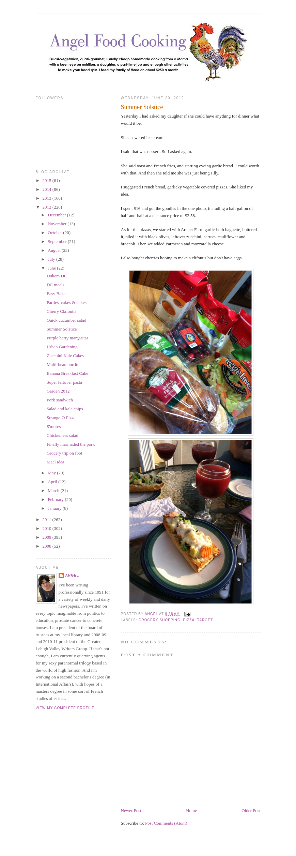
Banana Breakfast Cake (67, 373)
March (54, 490)
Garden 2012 (58, 391)
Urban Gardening (62, 346)
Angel (72, 575)
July (52, 259)
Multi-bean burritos (64, 364)
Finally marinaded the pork (71, 444)
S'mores (54, 426)
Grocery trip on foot (64, 453)
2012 (47, 207)
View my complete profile (65, 708)
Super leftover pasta (64, 382)
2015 (47, 180)
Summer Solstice (62, 329)
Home (191, 810)
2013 (47, 198)
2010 (47, 528)
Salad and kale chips (65, 408)
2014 (47, 189)
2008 (47, 546)
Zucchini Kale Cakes (65, 355)
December (57, 214)
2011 (47, 519)
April (53, 481)
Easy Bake (56, 293)
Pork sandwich (60, 399)
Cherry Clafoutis (61, 311)
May (52, 472)
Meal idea (55, 461)
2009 (47, 537)
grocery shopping (160, 620)
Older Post (251, 810)
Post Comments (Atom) (166, 823)
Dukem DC (57, 275)
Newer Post (131, 810)
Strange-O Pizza (61, 417)
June (52, 268)
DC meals (55, 284)
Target (205, 620)
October (55, 232)
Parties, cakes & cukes (67, 302)
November (57, 223)
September (58, 241)
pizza (188, 620)
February (56, 499)
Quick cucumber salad (66, 320)
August (55, 250)
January (55, 508)
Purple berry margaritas (68, 337)
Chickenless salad (62, 435)
